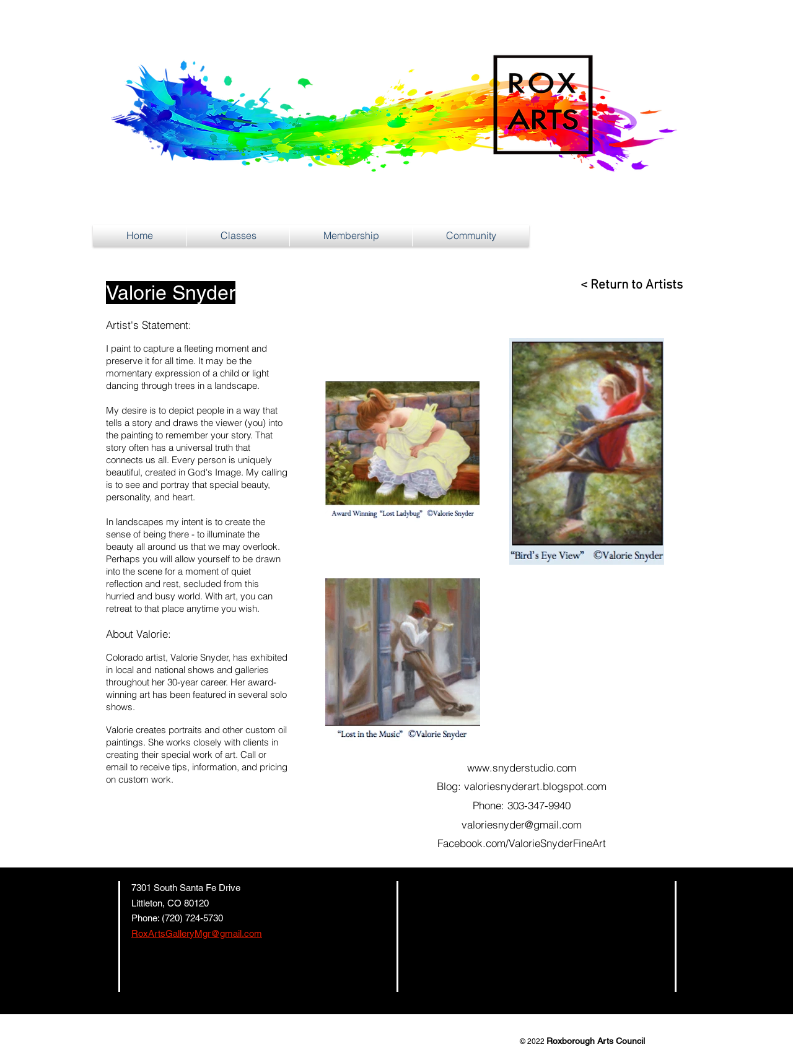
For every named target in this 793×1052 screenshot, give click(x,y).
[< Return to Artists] (626, 285)
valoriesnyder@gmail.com (522, 824)
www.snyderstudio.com (521, 767)
